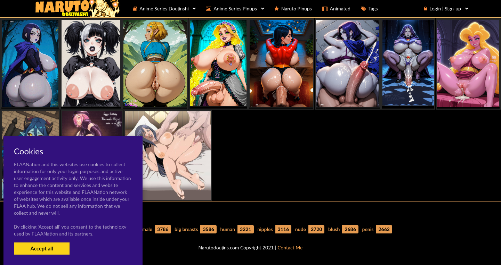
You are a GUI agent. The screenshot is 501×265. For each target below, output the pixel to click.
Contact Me (289, 247)
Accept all (41, 248)
